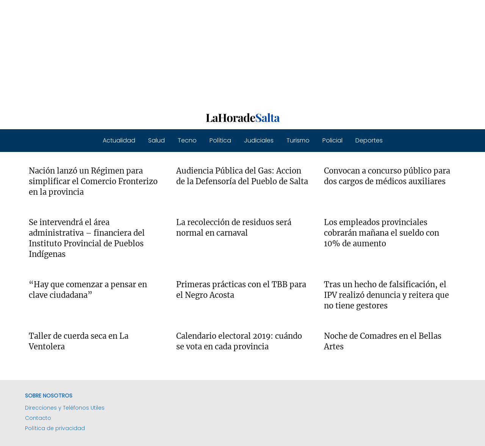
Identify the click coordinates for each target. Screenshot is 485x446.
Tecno (187, 140)
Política (220, 140)
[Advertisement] (227, 53)
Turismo (298, 140)
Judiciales (259, 140)
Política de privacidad (55, 428)
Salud (156, 140)
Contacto (38, 418)
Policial (332, 140)
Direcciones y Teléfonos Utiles (65, 408)
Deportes (369, 140)
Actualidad (119, 140)
